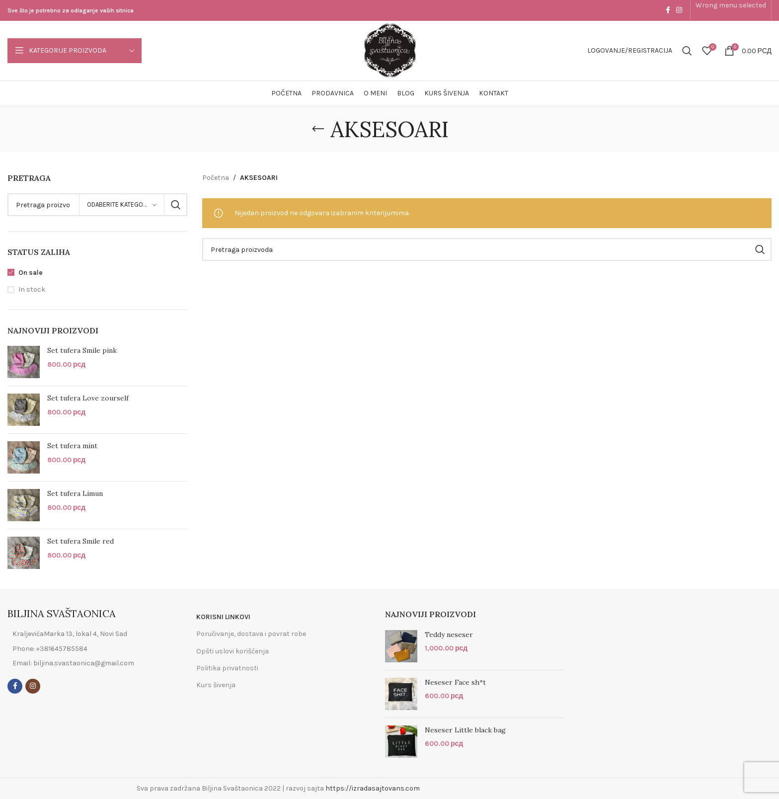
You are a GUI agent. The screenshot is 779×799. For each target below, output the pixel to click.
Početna (215, 177)
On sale (30, 272)
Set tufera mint (72, 445)
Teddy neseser (449, 634)
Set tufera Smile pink (82, 350)
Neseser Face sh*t (455, 682)
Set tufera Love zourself (88, 398)
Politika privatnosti (227, 668)
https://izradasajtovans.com (372, 788)
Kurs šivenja (215, 685)
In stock (31, 289)
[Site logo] (389, 50)
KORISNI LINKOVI (223, 617)
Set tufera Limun (75, 493)
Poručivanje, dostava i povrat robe (251, 634)
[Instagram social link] (679, 10)
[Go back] (318, 129)
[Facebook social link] (668, 10)
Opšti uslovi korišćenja (232, 651)
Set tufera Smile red (80, 541)
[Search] (687, 51)
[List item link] (82, 648)
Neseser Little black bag (465, 729)
